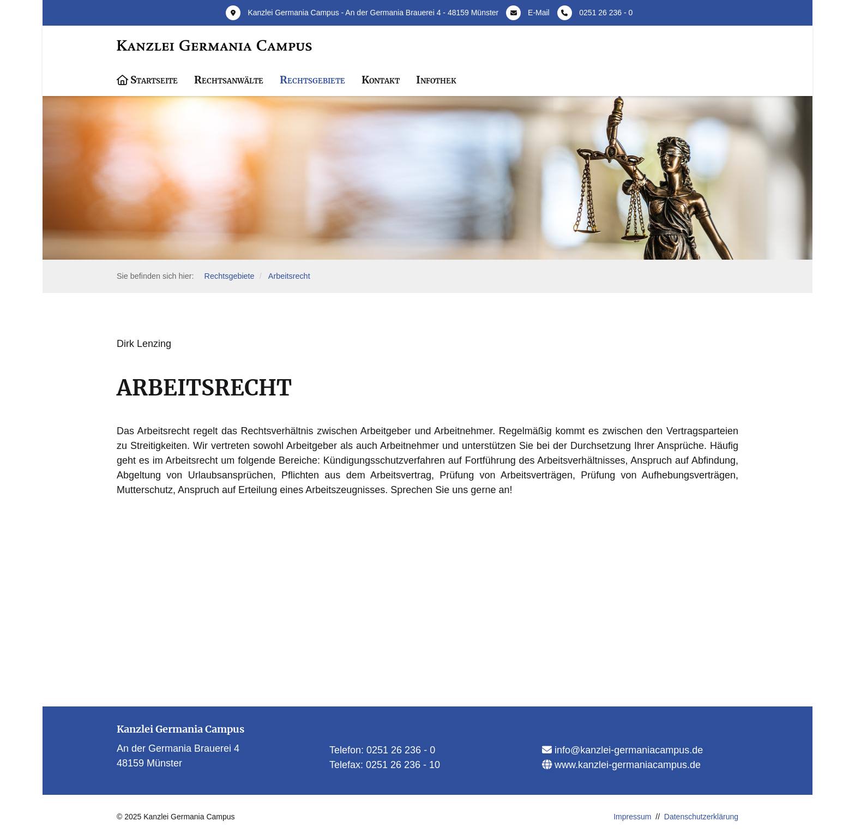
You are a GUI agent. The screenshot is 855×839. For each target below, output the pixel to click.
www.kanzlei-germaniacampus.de (626, 764)
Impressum (632, 816)
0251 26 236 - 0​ (400, 750)
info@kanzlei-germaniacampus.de (627, 750)
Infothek (436, 79)
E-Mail (539, 12)
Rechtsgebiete (312, 79)
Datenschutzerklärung (701, 816)
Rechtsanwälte (228, 79)
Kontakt (381, 79)
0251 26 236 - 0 (606, 12)
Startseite (154, 79)
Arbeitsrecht (289, 276)
